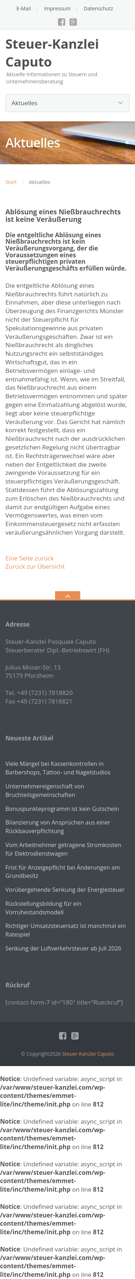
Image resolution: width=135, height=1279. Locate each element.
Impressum (57, 8)
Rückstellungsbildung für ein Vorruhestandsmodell (43, 908)
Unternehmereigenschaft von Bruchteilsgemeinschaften (44, 790)
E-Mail (24, 8)
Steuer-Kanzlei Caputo (88, 1053)
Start (11, 182)
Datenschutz (98, 8)
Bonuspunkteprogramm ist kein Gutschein (62, 809)
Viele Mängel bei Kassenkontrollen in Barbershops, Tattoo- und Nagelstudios (58, 768)
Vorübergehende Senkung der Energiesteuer (65, 890)
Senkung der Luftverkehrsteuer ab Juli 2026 (63, 948)
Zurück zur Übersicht (35, 566)
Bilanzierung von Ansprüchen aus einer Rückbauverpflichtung (57, 826)
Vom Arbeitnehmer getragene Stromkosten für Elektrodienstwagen (63, 849)
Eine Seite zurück (29, 558)
